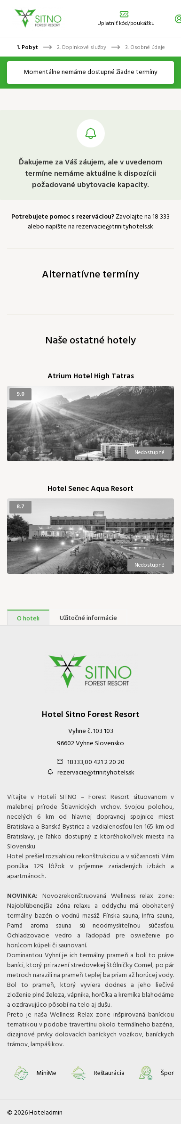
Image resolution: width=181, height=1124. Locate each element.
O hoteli (28, 618)
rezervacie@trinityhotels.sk (114, 226)
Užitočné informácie (88, 618)
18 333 (161, 217)
